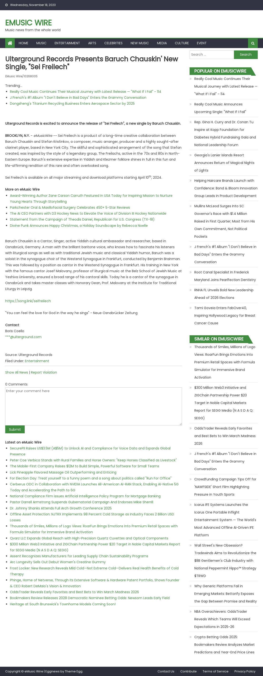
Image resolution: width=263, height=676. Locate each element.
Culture (182, 43)
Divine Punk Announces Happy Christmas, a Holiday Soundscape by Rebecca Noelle (79, 225)
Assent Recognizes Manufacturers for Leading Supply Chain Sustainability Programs (79, 556)
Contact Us (166, 671)
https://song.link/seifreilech (28, 301)
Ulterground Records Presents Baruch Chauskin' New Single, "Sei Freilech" (91, 63)
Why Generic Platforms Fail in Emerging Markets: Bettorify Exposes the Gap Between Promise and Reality (225, 594)
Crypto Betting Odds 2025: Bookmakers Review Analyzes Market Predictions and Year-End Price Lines (224, 645)
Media (162, 43)
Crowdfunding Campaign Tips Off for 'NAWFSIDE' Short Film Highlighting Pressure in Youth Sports (225, 487)
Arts (92, 43)
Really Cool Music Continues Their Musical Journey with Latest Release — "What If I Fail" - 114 (85, 91)
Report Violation (44, 372)
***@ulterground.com (23, 337)
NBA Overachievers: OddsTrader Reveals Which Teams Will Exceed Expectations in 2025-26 (222, 619)
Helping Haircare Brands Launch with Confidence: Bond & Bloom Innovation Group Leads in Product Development (226, 188)
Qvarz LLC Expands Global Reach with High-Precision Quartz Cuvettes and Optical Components (89, 538)
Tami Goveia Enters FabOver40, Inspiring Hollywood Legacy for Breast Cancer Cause (224, 316)
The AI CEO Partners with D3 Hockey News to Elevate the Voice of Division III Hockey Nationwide (88, 213)
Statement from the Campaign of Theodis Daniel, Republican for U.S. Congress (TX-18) (82, 219)
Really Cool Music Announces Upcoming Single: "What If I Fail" (220, 108)
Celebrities (113, 43)
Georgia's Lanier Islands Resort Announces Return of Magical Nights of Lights (224, 163)
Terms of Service (216, 671)
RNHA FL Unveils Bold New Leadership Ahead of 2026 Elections (223, 294)
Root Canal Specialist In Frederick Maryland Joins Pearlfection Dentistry (225, 276)
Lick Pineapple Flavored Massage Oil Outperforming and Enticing (63, 472)
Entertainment (67, 43)
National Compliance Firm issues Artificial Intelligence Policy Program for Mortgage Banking (85, 496)
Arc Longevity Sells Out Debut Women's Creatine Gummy (58, 562)
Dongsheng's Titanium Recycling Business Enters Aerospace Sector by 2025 (72, 103)
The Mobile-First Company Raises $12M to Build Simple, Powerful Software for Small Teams (84, 466)
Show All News (16, 372)
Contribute (188, 671)
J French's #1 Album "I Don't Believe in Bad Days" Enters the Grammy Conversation (78, 97)
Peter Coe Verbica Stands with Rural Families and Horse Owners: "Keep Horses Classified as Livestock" (93, 460)
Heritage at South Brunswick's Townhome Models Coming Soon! (63, 604)
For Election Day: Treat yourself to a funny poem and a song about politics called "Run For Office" (91, 478)
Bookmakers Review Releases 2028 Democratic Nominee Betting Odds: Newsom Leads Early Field (90, 598)
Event (202, 43)
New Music (140, 43)
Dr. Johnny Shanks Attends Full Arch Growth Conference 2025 (61, 508)
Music (41, 43)
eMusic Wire (28, 22)
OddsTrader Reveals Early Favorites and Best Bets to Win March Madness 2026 (74, 592)
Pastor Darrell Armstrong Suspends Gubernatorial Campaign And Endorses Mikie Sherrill (81, 502)
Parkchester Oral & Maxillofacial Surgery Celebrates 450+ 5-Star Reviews (70, 207)
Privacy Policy (244, 671)
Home (23, 43)
